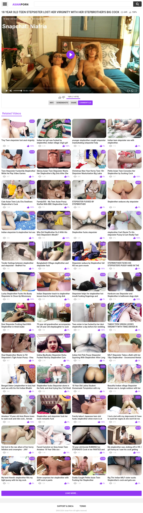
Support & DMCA (65, 506)
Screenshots (62, 103)
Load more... (71, 493)
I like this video (59, 97)
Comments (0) (85, 103)
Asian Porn (69, 511)
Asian (20, 4)
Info (51, 103)
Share (73, 103)
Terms (83, 506)
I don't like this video (63, 97)
